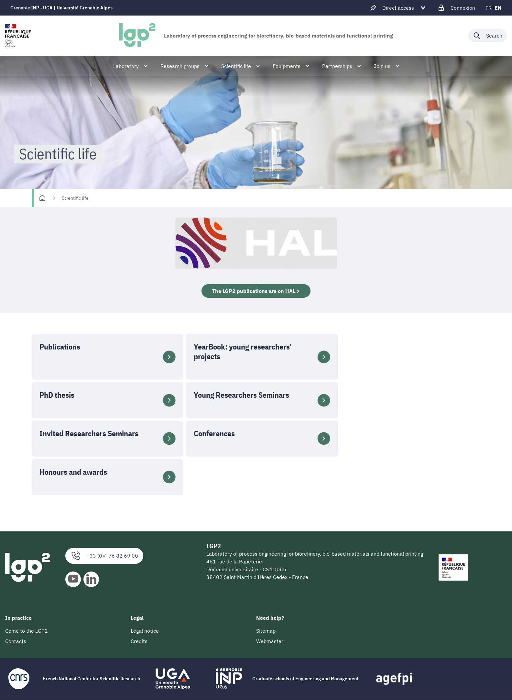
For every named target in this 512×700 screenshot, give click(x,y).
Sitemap (266, 592)
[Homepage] (42, 198)
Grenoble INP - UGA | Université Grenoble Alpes (61, 8)
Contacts (15, 602)
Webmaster (269, 602)
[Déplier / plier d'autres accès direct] (398, 8)
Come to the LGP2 (26, 592)
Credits (139, 602)
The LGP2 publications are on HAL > (256, 291)
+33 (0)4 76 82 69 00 (104, 517)
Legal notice (145, 592)
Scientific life (75, 198)
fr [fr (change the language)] (488, 8)
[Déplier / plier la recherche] (487, 35)
